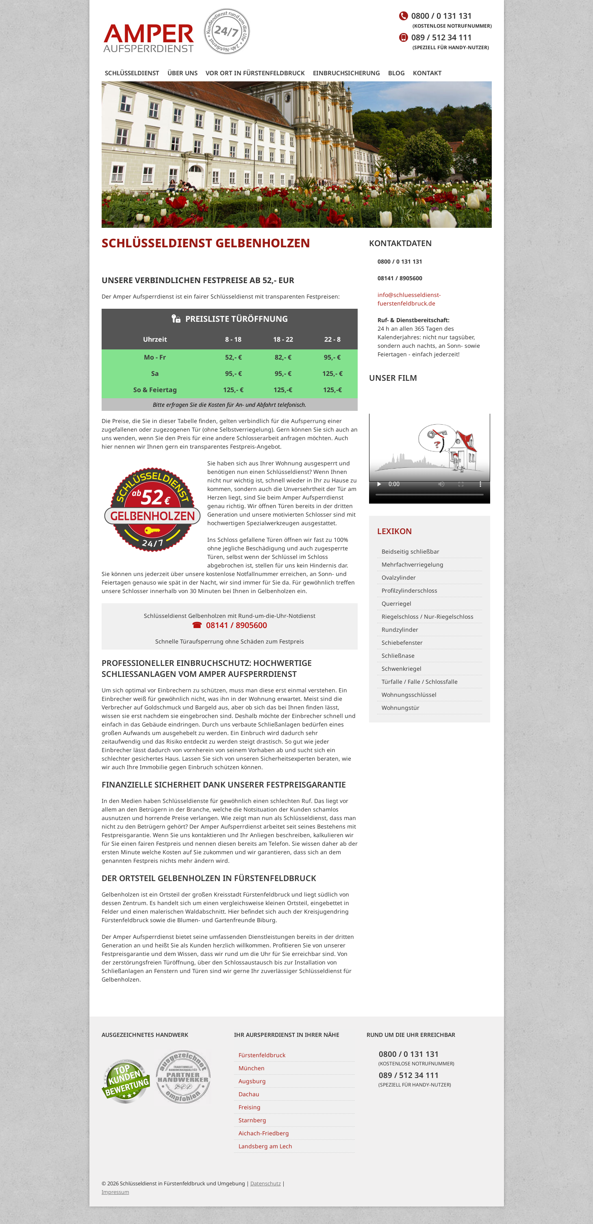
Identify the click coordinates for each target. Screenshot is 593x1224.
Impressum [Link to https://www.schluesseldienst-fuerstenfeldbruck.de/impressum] (115, 1192)
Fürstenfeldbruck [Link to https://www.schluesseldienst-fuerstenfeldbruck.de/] (262, 1055)
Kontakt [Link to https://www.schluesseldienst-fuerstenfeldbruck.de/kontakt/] (427, 73)
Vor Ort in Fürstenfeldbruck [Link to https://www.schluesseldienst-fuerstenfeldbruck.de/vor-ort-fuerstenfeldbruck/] (255, 73)
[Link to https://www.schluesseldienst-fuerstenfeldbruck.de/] (177, 31)
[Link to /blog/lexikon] (429, 530)
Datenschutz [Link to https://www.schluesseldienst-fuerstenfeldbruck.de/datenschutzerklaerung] (265, 1183)
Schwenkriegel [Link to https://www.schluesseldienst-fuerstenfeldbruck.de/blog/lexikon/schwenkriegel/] (401, 668)
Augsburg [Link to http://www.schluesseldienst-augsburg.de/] (252, 1081)
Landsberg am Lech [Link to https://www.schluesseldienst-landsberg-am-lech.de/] (265, 1146)
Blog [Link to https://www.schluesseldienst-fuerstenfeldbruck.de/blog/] (396, 73)
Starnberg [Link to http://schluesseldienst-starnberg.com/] (252, 1120)
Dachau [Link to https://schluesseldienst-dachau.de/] (249, 1094)
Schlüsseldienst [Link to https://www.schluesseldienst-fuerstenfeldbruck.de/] (132, 73)
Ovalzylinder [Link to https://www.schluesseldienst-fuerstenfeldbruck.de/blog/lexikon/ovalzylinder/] (399, 577)
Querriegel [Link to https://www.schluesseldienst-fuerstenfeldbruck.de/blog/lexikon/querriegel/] (396, 603)
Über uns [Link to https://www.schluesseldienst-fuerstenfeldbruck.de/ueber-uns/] (182, 73)
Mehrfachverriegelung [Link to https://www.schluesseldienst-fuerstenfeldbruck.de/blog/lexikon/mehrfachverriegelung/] (412, 564)
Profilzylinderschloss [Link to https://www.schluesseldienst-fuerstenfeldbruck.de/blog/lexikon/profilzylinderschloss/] (409, 590)
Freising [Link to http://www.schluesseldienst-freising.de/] (250, 1107)
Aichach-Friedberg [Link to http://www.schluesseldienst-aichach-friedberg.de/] (264, 1133)
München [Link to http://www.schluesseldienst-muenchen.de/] (252, 1068)
